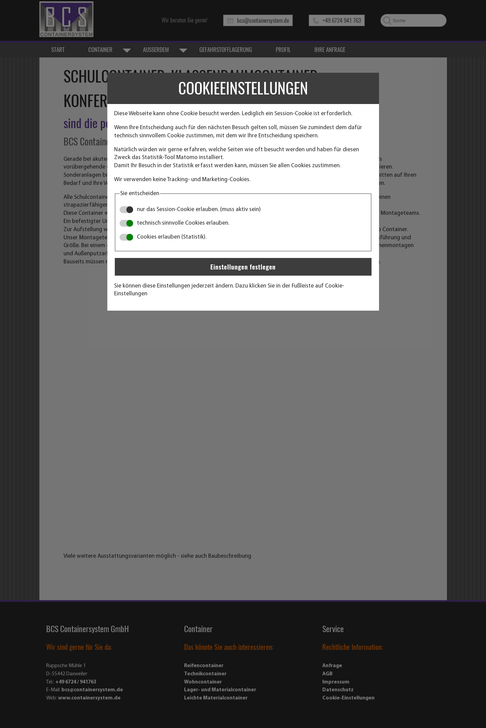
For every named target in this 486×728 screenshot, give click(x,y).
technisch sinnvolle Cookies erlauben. (174, 223)
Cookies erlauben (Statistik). (163, 237)
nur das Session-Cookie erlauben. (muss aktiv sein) (190, 209)
